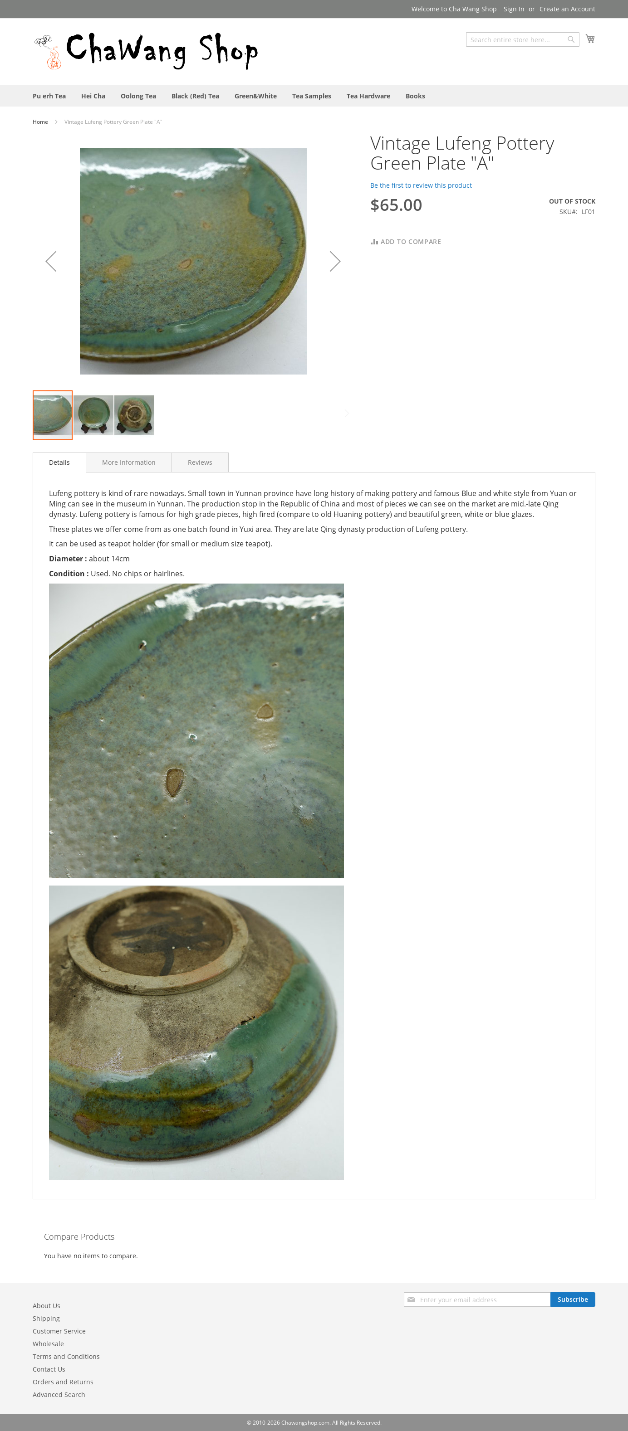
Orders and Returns (63, 1381)
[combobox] (522, 39)
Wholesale (48, 1343)
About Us (46, 1305)
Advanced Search (59, 1394)
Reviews (200, 462)
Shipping (46, 1318)
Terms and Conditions (66, 1356)
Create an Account (567, 9)
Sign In (514, 9)
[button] (51, 261)
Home (41, 122)
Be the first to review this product (421, 185)
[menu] (314, 96)
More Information (129, 462)
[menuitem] (49, 96)
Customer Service (59, 1331)
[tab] (59, 462)
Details (59, 462)
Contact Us (49, 1369)
